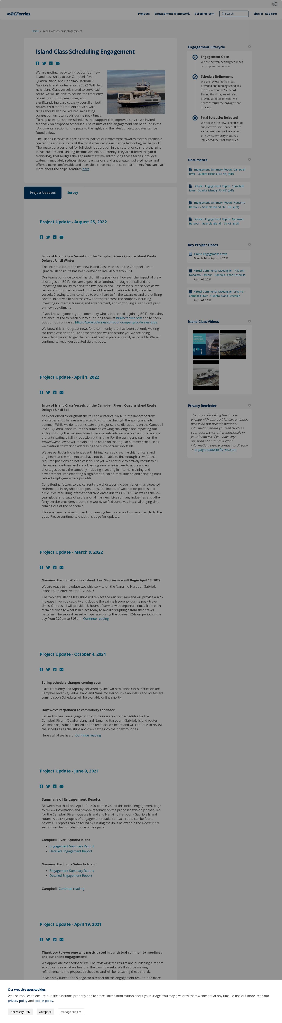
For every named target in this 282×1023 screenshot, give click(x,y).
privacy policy (17, 1001)
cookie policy (43, 1001)
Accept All (45, 1012)
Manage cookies (71, 1012)
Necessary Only (20, 1012)
